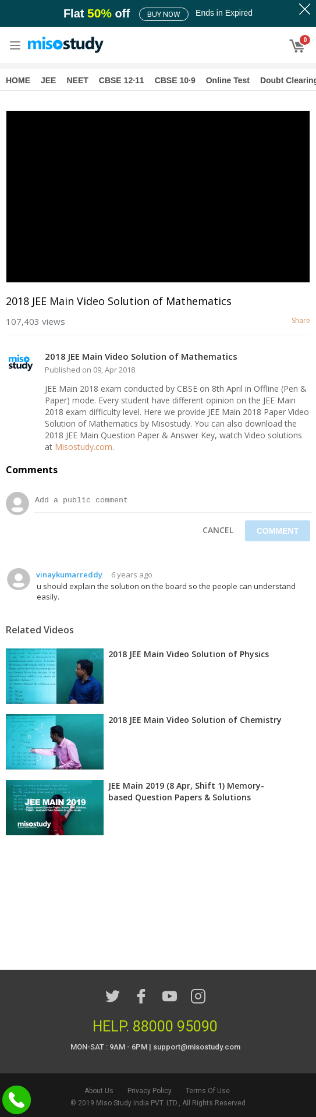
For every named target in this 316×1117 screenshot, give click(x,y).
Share (301, 320)
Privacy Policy (149, 1091)
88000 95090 (175, 1026)
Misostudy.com (83, 446)
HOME (18, 80)
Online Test (228, 80)
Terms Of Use (208, 1091)
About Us (98, 1091)
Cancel (218, 530)
